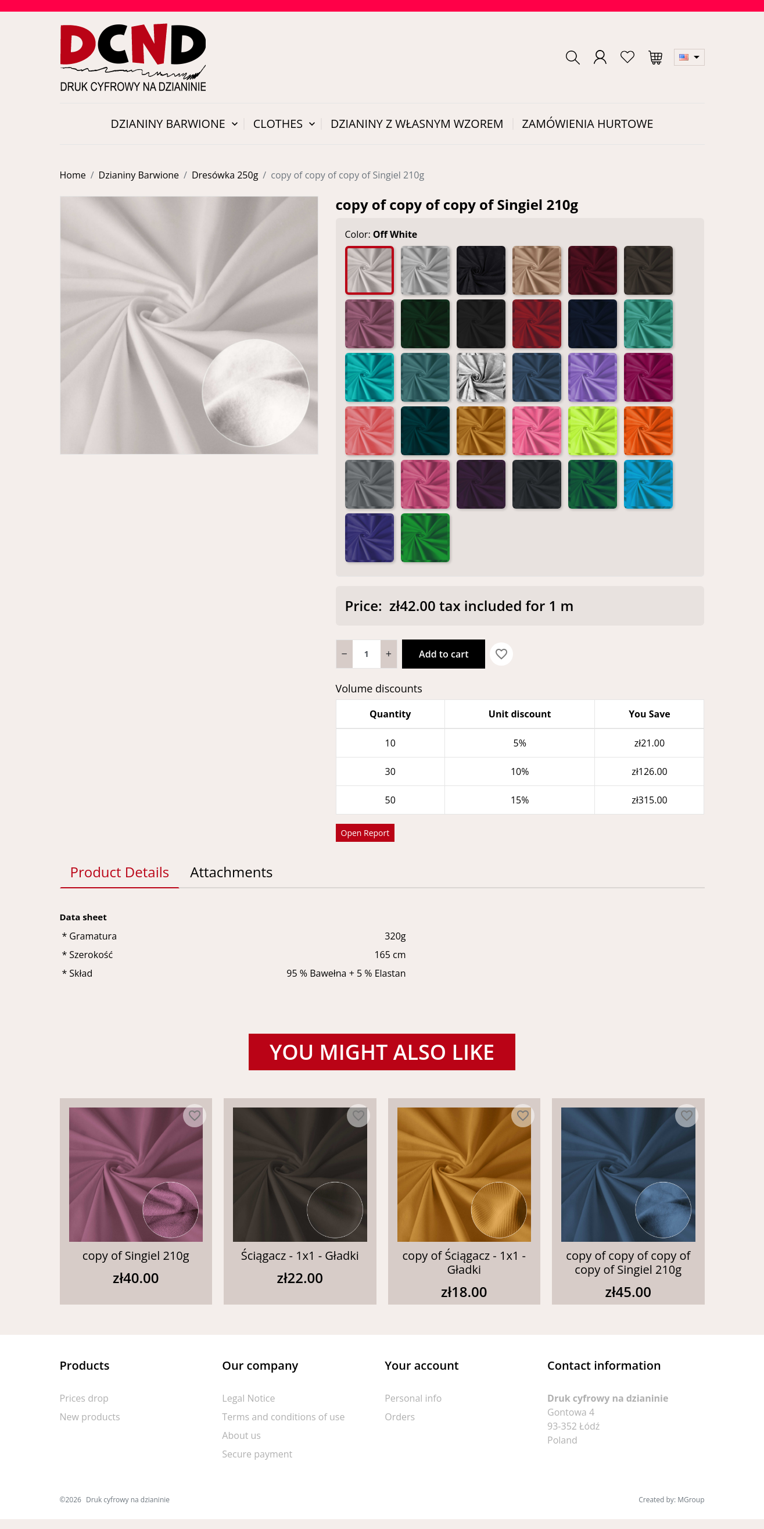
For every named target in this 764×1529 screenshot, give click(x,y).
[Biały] (425, 270)
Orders (400, 1416)
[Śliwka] (481, 484)
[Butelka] (425, 323)
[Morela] (369, 430)
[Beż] (536, 270)
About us (241, 1435)
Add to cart (443, 654)
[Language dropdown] (689, 57)
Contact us (245, 1472)
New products (90, 1416)
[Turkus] (648, 484)
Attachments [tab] (231, 871)
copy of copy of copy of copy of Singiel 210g (628, 1262)
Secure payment (257, 1454)
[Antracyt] (481, 270)
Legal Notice (248, 1398)
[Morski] (425, 430)
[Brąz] (648, 270)
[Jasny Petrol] (425, 377)
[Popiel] (369, 484)
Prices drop (84, 1398)
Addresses (407, 1454)
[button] (573, 57)
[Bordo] (592, 270)
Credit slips (408, 1435)
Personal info (413, 1398)
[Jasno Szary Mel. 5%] (481, 377)
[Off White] (369, 270)
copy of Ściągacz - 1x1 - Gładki (464, 1262)
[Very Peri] (369, 537)
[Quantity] (366, 654)
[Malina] (648, 377)
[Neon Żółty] (592, 430)
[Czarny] (481, 323)
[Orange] (648, 430)
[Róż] (425, 484)
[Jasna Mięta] (648, 323)
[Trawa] (592, 484)
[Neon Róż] (536, 430)
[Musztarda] (481, 430)
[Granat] (592, 323)
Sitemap (239, 1491)
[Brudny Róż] (369, 323)
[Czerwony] (536, 323)
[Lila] (592, 377)
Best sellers (84, 1435)
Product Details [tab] (120, 871)
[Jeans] (536, 377)
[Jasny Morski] (369, 377)
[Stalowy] (536, 484)
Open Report (365, 832)
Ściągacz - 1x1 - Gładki (300, 1255)
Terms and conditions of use (283, 1416)
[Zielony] (425, 537)
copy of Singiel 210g (136, 1255)
